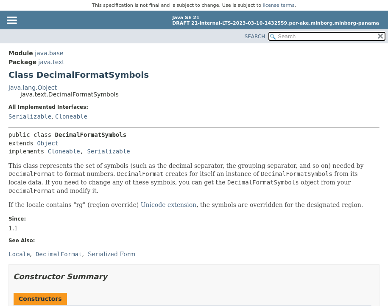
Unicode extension (168, 204)
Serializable (29, 116)
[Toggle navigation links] (11, 21)
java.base (49, 53)
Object (48, 143)
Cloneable (71, 116)
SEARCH (255, 37)
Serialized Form (112, 254)
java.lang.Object (32, 87)
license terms (279, 5)
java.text (51, 62)
